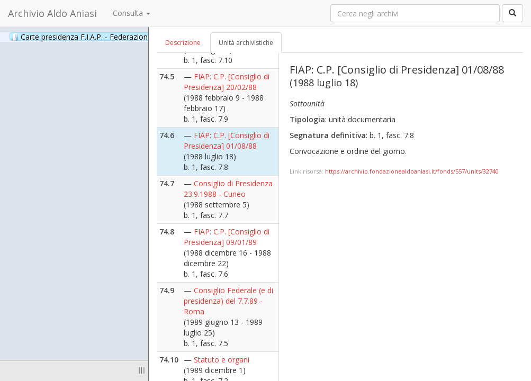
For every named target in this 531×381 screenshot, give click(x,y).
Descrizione (183, 42)
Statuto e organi (221, 360)
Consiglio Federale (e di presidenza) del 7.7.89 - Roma (228, 300)
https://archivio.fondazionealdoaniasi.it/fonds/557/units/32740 (412, 171)
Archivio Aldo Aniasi (52, 13)
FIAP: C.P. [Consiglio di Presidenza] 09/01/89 (226, 236)
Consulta (131, 13)
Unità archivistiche (246, 42)
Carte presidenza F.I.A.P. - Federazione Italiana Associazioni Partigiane (143, 36)
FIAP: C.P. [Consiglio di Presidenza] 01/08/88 (226, 140)
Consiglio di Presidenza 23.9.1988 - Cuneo (228, 188)
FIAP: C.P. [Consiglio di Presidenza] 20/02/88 (226, 81)
